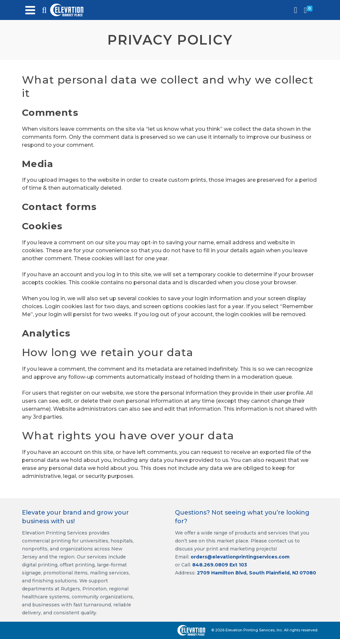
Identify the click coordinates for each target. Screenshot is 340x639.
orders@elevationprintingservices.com (240, 557)
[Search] (44, 10)
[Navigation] (30, 10)
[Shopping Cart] (309, 10)
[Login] (296, 10)
